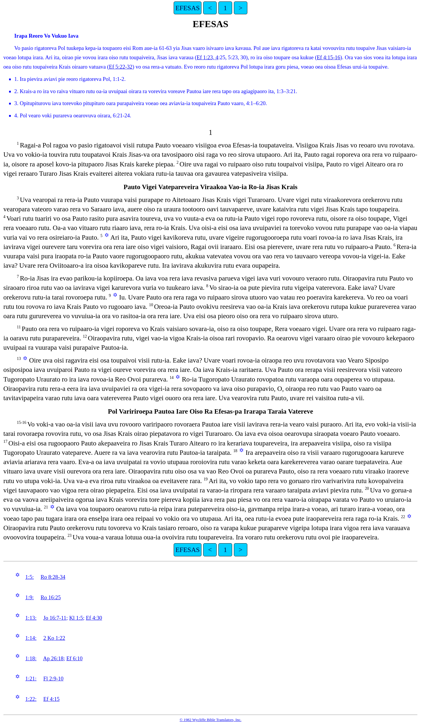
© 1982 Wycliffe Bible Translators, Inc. (210, 719)
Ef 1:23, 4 (207, 57)
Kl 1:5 (76, 618)
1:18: (30, 658)
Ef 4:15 (51, 699)
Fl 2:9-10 (53, 678)
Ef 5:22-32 (120, 67)
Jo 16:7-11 (54, 618)
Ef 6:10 (74, 658)
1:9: (29, 597)
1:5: (29, 577)
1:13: (30, 618)
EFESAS (187, 8)
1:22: (30, 699)
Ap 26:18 (53, 658)
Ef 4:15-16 (328, 57)
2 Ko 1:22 (54, 638)
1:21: (30, 678)
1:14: (30, 638)
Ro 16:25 (51, 597)
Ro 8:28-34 (53, 577)
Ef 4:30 (94, 618)
